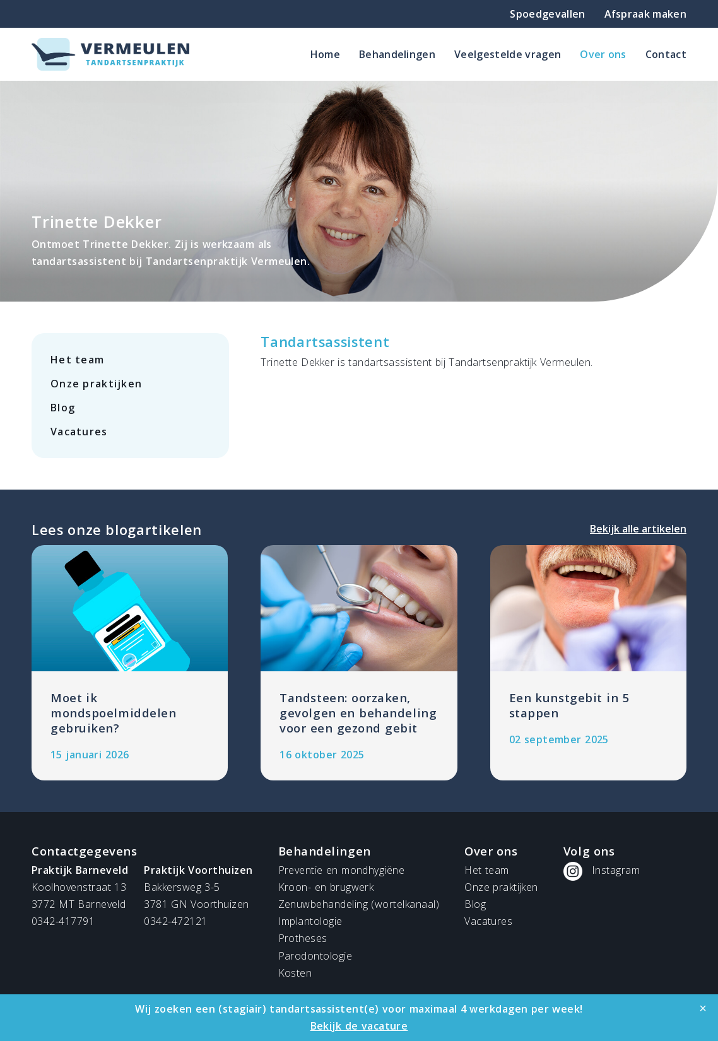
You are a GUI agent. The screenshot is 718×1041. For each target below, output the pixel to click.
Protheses (302, 938)
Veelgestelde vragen (507, 54)
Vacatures (79, 431)
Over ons (603, 54)
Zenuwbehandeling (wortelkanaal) (359, 904)
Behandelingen (397, 54)
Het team (77, 360)
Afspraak (645, 14)
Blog (62, 408)
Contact (665, 54)
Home (325, 54)
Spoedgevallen (547, 14)
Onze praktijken (96, 384)
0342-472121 (175, 921)
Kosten (295, 973)
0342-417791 (63, 921)
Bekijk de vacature (359, 1026)
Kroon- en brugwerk (326, 887)
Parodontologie (315, 956)
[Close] (703, 1008)
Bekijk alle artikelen (638, 529)
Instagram (616, 870)
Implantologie (310, 921)
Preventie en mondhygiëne (341, 870)
